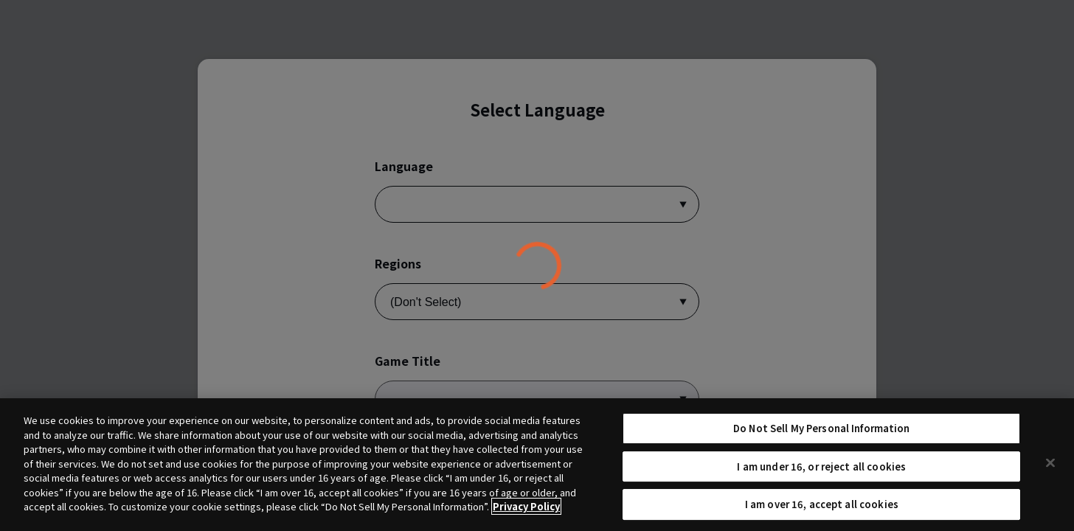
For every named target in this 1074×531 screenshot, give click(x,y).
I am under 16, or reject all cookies (821, 472)
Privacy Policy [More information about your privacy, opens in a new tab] (526, 512)
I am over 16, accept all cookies (821, 510)
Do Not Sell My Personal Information (821, 433)
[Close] (1050, 468)
